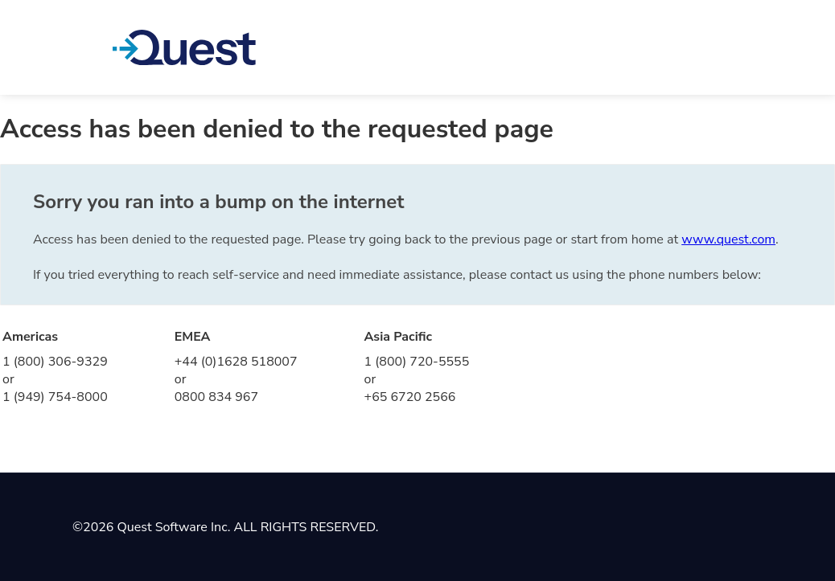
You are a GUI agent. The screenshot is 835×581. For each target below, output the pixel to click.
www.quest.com (728, 239)
